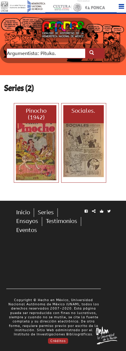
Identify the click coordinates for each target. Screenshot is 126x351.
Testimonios (61, 221)
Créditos (58, 341)
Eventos (26, 230)
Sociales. (83, 111)
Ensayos (27, 221)
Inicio (23, 212)
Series (46, 212)
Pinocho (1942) (36, 114)
